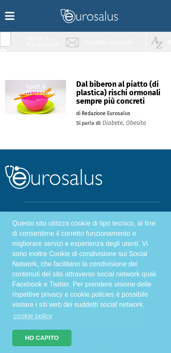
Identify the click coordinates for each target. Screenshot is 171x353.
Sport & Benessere (40, 89)
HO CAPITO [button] (42, 337)
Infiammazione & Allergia (45, 57)
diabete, (114, 123)
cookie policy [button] (33, 316)
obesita (136, 123)
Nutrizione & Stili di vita (43, 73)
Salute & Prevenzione (42, 41)
